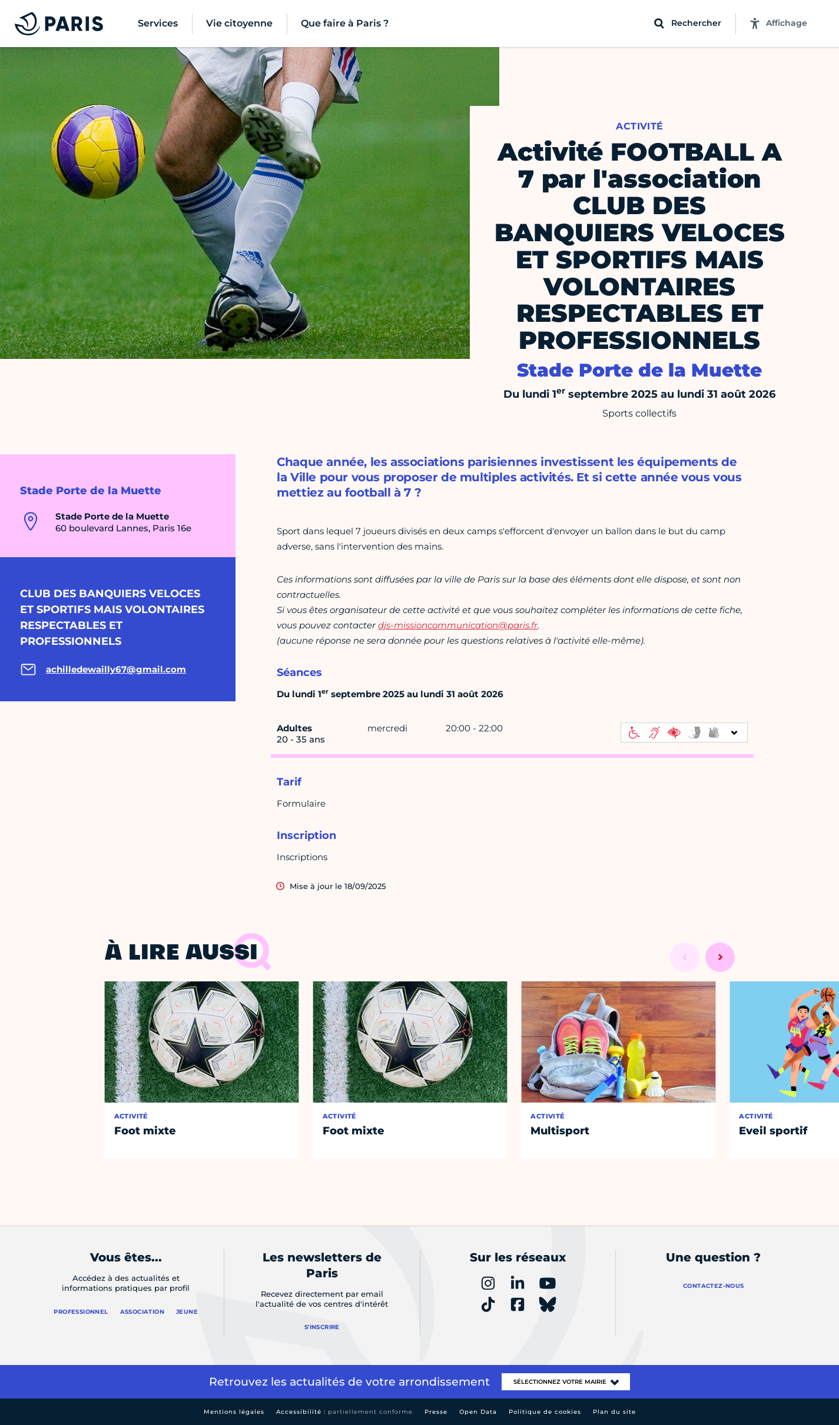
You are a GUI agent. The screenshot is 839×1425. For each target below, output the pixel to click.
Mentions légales (234, 1412)
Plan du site (614, 1412)
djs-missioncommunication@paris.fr (458, 625)
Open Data (478, 1412)
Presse (436, 1412)
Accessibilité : (344, 1412)
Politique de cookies (545, 1412)
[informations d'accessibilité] (684, 733)
